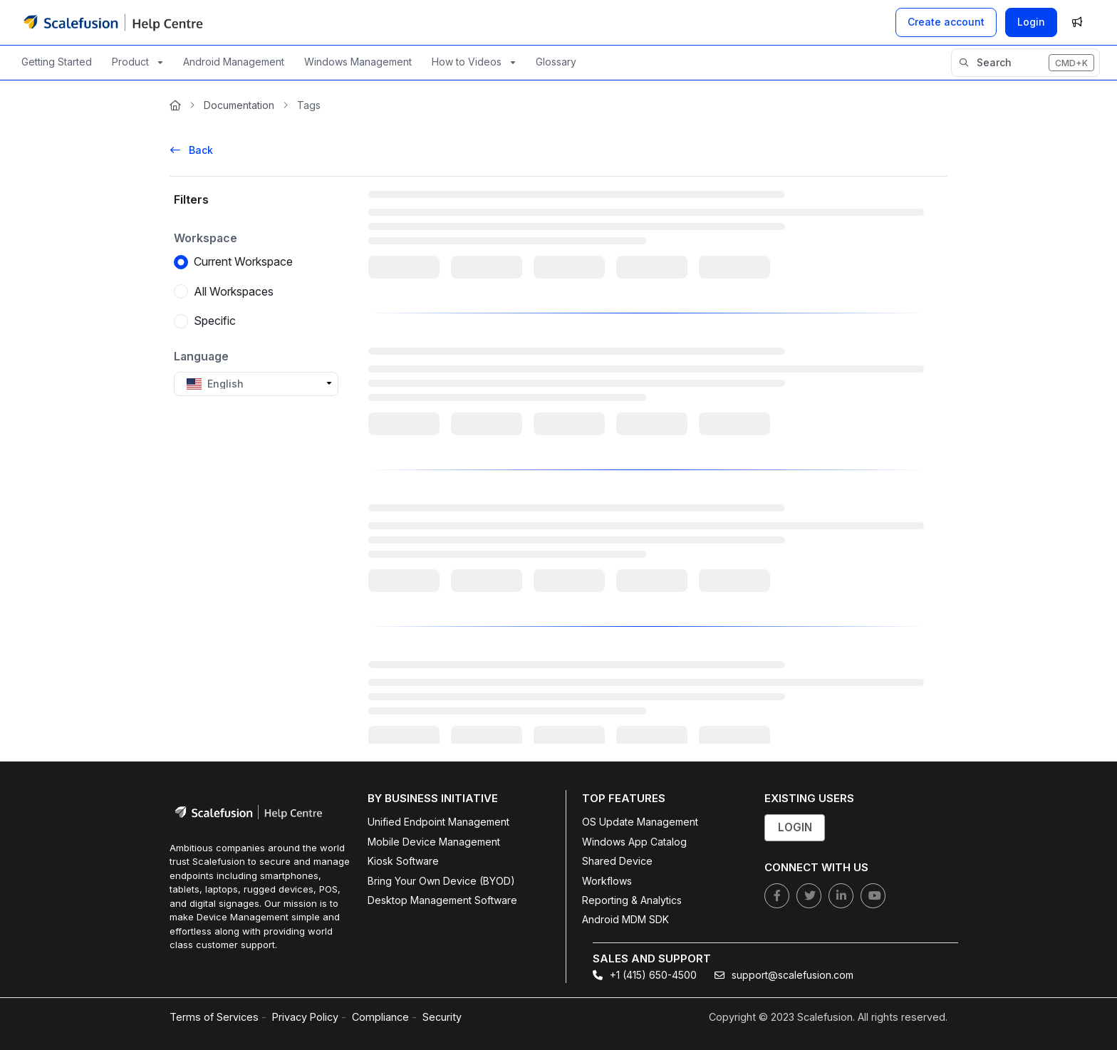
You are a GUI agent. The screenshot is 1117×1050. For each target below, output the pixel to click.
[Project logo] (113, 22)
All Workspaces (234, 291)
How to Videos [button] (467, 62)
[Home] (175, 105)
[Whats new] (1077, 22)
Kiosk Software (403, 861)
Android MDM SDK (625, 919)
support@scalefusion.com (784, 975)
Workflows (607, 881)
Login (1031, 22)
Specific (215, 321)
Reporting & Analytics (632, 900)
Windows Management (358, 62)
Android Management (233, 62)
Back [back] (191, 150)
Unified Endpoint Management (438, 822)
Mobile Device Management (434, 842)
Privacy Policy (305, 1017)
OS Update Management (640, 822)
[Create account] (946, 22)
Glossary (556, 62)
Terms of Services (214, 1017)
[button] (1025, 62)
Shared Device (617, 861)
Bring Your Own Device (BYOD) (441, 881)
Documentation (239, 105)
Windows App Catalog (634, 842)
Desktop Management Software (442, 900)
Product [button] (130, 62)
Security (442, 1017)
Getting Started (56, 62)
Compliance (380, 1017)
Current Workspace (243, 262)
